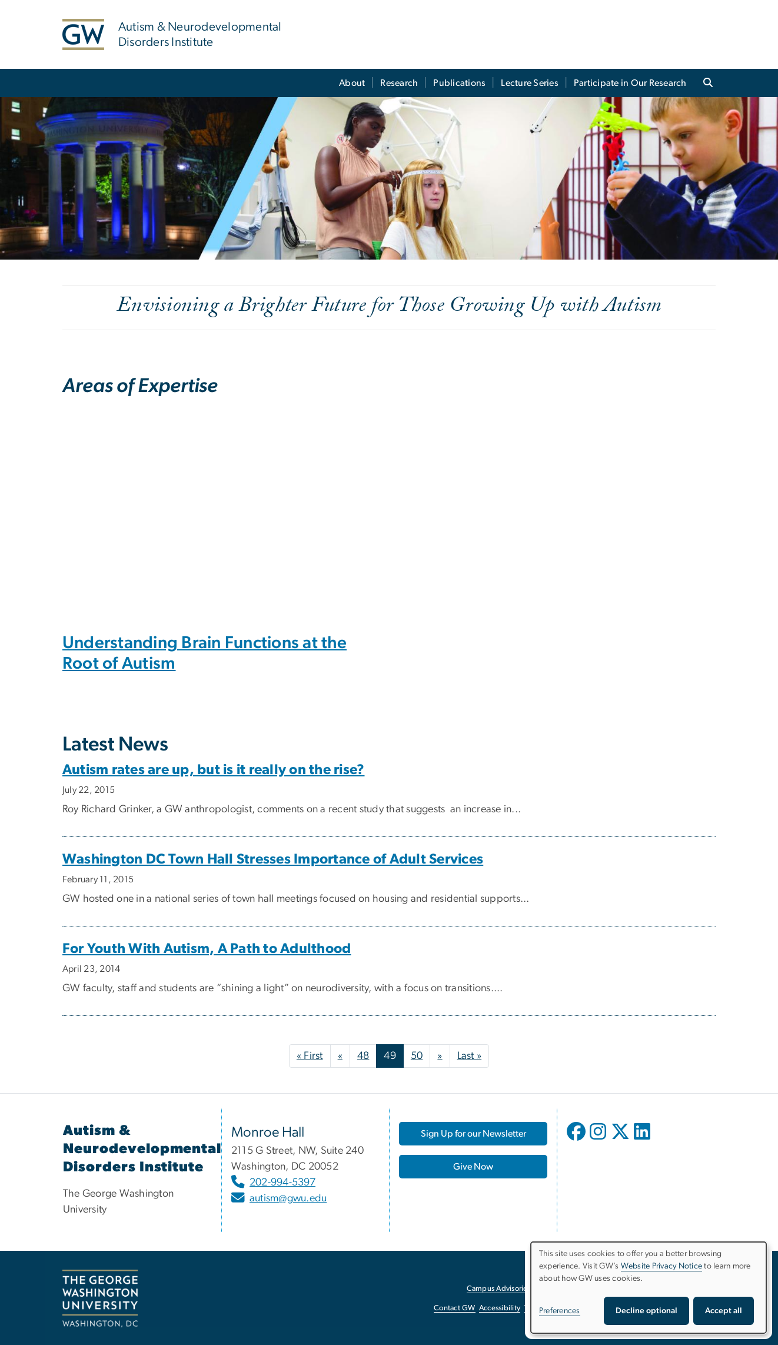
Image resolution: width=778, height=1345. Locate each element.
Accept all (723, 1311)
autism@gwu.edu (288, 1198)
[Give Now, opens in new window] (473, 1166)
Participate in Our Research (630, 83)
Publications (459, 83)
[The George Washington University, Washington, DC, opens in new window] (100, 1298)
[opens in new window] (577, 1140)
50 (417, 1056)
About (352, 83)
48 (363, 1056)
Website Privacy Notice (662, 1266)
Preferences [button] (559, 1311)
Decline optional (646, 1311)
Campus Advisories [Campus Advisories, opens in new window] (499, 1289)
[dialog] (648, 1287)
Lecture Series (529, 83)
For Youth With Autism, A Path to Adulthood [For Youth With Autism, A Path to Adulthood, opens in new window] (206, 949)
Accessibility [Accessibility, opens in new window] (499, 1308)
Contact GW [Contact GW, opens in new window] (455, 1308)
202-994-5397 (282, 1182)
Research (399, 83)
